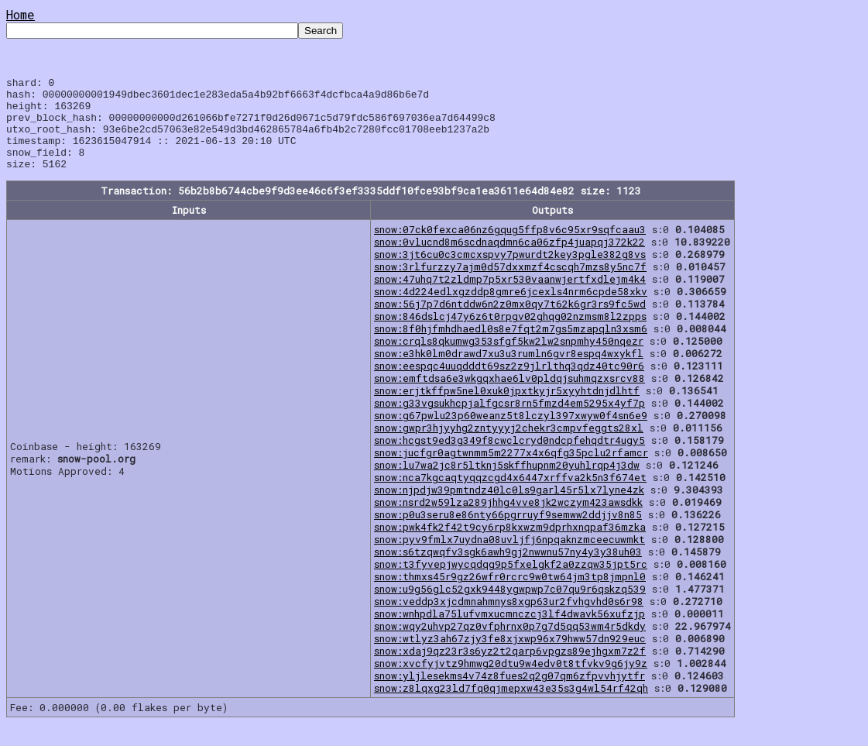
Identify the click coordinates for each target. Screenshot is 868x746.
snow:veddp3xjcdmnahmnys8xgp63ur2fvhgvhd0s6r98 (508, 620)
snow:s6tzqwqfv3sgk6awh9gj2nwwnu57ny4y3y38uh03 (508, 570)
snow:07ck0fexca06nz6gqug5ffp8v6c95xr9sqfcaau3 (510, 248)
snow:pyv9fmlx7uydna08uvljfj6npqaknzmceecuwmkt (509, 558)
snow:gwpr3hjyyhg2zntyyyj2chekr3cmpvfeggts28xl (508, 446)
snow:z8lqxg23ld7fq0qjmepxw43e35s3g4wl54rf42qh (511, 706)
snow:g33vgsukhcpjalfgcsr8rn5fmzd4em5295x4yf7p (509, 421)
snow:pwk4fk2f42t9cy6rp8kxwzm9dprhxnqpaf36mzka (510, 545)
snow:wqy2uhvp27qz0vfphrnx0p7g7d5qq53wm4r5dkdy (510, 644)
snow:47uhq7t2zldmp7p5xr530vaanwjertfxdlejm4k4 (510, 297)
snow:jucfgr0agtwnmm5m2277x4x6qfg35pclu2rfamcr (511, 471)
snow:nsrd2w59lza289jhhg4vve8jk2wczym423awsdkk (508, 520)
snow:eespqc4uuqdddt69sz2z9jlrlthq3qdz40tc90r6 (509, 384)
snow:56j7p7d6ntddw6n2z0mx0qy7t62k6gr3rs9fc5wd (510, 322)
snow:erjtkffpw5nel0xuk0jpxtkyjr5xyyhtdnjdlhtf (507, 409)
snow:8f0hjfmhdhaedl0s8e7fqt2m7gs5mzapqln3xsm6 (510, 347)
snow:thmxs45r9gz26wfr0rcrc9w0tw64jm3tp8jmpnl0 (510, 595)
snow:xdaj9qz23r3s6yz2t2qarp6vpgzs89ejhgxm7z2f (510, 669)
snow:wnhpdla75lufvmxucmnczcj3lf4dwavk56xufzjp (509, 632)
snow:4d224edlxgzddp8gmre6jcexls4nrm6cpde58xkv (510, 310)
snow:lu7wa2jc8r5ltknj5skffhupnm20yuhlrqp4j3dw (507, 483)
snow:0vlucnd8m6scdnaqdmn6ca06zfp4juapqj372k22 (509, 260)
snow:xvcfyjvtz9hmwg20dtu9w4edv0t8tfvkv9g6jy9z (510, 682)
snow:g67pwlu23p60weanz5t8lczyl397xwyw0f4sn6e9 (510, 434)
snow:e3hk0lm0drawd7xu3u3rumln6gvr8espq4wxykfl (508, 372)
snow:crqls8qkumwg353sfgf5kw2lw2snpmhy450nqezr (508, 359)
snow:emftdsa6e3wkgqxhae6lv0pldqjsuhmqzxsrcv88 (509, 396)
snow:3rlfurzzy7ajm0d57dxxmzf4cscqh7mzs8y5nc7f (510, 285)
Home (20, 14)
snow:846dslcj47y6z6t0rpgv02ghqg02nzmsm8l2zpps (510, 334)
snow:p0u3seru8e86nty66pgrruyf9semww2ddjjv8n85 (508, 533)
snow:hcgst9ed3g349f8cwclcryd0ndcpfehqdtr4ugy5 (509, 458)
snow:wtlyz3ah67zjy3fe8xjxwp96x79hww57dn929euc (510, 657)
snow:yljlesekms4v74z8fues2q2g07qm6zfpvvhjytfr (509, 694)
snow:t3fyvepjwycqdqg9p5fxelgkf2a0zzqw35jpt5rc (510, 582)
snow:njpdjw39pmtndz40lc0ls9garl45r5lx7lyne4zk (509, 508)
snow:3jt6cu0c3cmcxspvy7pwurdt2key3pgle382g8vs (510, 272)
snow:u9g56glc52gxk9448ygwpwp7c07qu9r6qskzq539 (510, 607)
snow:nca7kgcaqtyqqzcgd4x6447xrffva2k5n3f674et (510, 496)
